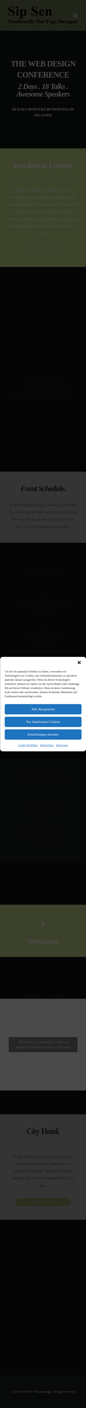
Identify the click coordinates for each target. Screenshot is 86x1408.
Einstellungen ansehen (43, 734)
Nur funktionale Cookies (43, 722)
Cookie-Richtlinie (28, 745)
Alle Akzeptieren (43, 709)
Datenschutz (46, 745)
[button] (79, 662)
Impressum (62, 745)
